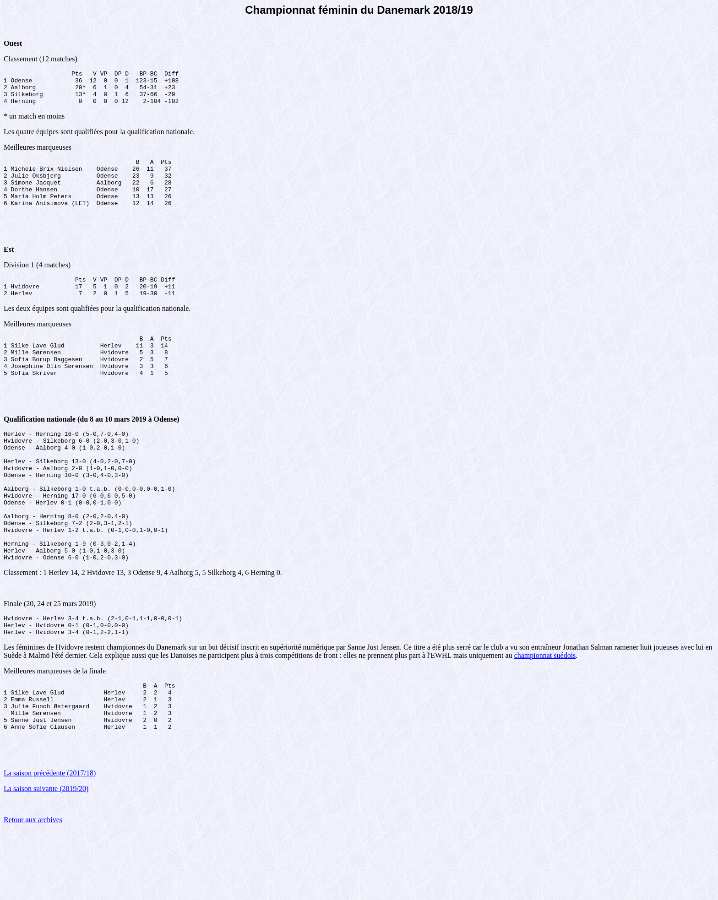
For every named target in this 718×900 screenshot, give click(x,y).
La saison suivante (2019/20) (46, 857)
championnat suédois (545, 714)
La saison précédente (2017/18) (50, 842)
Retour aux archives (33, 888)
